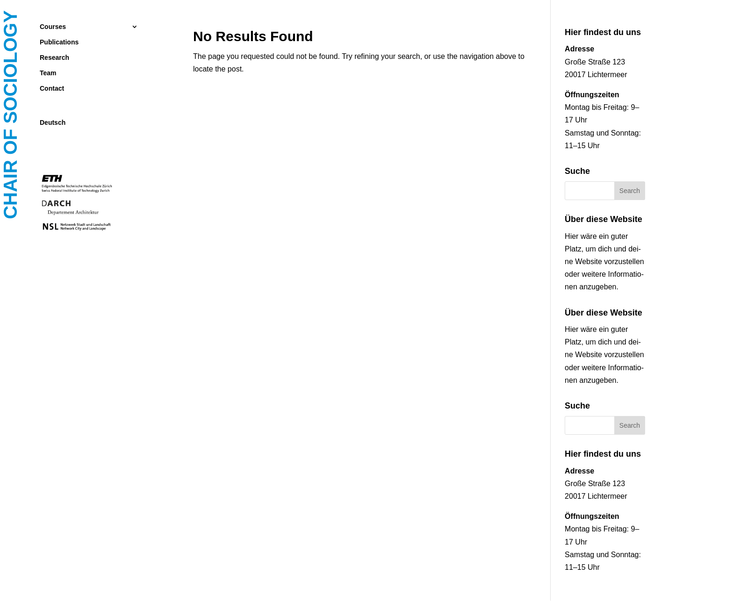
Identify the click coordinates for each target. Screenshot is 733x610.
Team (48, 73)
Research (54, 57)
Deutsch (52, 122)
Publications (59, 42)
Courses (53, 26)
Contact (52, 88)
